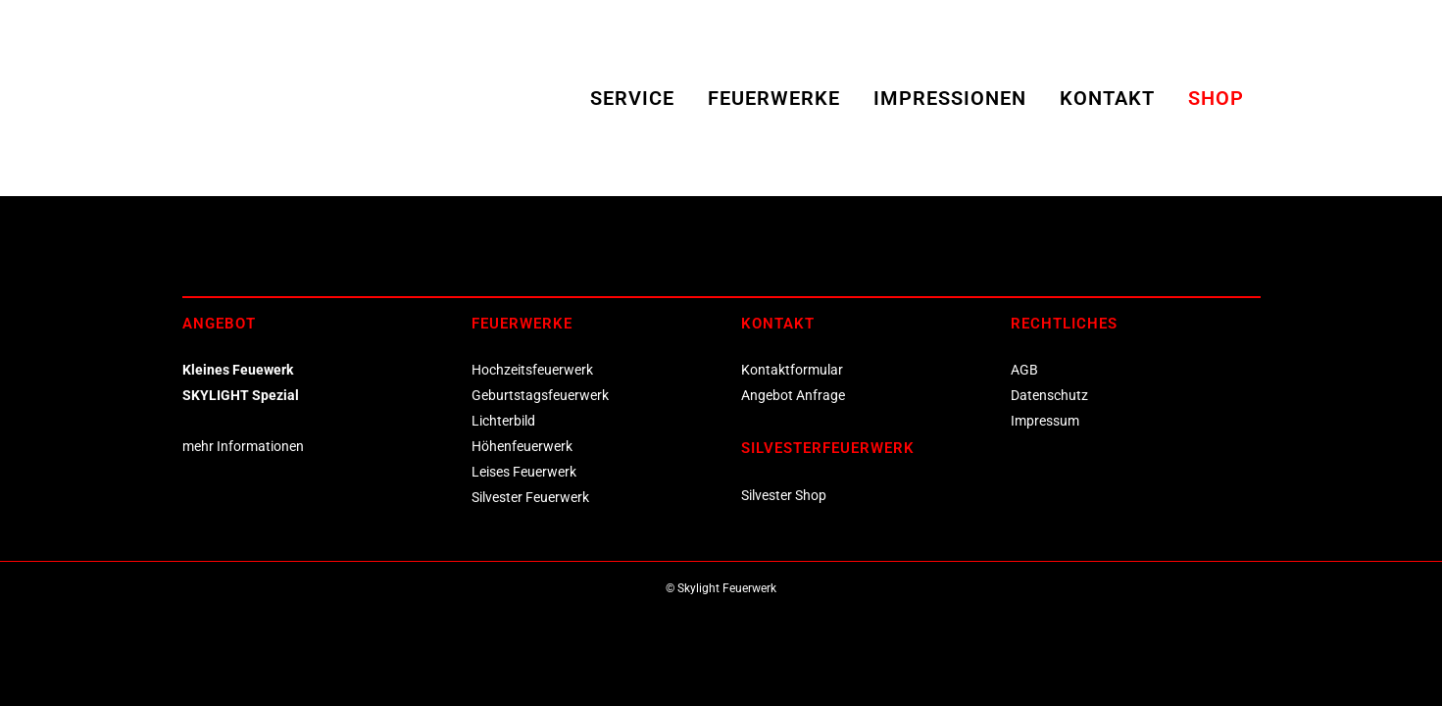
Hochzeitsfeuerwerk (532, 370)
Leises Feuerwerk (524, 471)
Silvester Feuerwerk (530, 497)
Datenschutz (1049, 395)
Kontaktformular (792, 370)
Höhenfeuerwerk (522, 446)
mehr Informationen (243, 446)
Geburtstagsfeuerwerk (540, 395)
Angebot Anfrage (793, 395)
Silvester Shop (783, 495)
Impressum (1045, 421)
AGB (1024, 370)
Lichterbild (503, 421)
